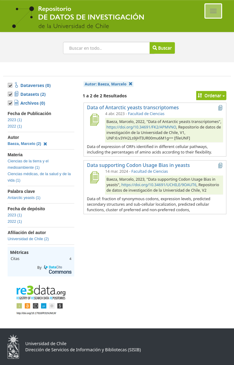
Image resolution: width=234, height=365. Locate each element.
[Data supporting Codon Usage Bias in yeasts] (94, 177)
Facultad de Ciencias (146, 113)
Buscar (162, 48)
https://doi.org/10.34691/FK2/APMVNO (141, 127)
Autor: (108, 84)
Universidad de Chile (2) (28, 239)
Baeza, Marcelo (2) (27, 144)
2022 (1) (15, 126)
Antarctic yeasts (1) (24, 198)
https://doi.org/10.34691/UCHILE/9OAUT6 (158, 184)
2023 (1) (15, 120)
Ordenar (211, 95)
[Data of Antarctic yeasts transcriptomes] (94, 119)
